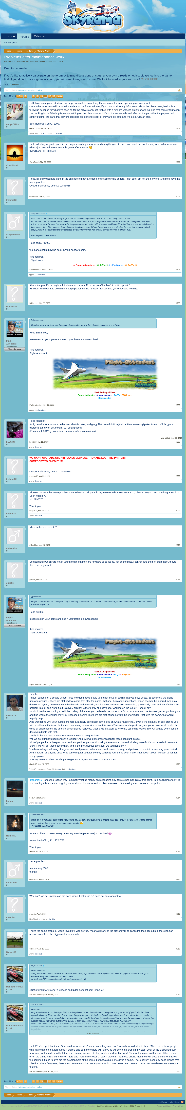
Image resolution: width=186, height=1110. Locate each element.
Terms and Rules (164, 1106)
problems (15, 84)
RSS (182, 1102)
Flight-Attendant (45, 61)
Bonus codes (104, 398)
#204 (178, 269)
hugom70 (11, 513)
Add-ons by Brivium (121, 1106)
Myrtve (31, 133)
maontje (10, 917)
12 (50, 96)
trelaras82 (11, 200)
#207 (178, 442)
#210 (178, 545)
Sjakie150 (11, 952)
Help (171, 1102)
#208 (178, 476)
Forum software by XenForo (25, 1106)
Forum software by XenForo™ (72, 1106)
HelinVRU (11, 835)
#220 (178, 1071)
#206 (178, 405)
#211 (178, 580)
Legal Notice (162, 1102)
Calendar (39, 36)
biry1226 (38, 133)
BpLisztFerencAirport (37, 769)
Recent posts (11, 42)
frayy (49, 769)
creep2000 (11, 882)
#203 (178, 197)
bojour (9, 801)
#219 (178, 995)
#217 (178, 914)
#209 (178, 511)
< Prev (20, 96)
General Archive (22, 61)
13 (54, 96)
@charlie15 (35, 780)
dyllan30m (11, 548)
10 (42, 96)
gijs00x (10, 583)
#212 (178, 684)
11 (46, 96)
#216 (178, 879)
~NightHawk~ (13, 234)
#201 (178, 128)
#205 (178, 303)
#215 (178, 852)
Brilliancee (11, 306)
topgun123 (51, 133)
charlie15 (11, 715)
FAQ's (117, 395)
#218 (178, 949)
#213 (178, 764)
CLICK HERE (149, 79)
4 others (65, 769)
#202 (178, 162)
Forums (24, 36)
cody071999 (12, 124)
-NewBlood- (12, 165)
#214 (178, 798)
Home (11, 36)
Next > (59, 96)
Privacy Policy (178, 1106)
